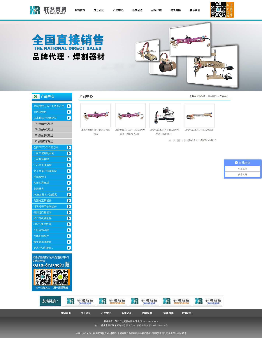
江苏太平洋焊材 (43, 165)
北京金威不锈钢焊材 (45, 171)
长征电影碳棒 (41, 230)
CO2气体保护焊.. (43, 224)
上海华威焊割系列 (44, 153)
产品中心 (118, 10)
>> (186, 140)
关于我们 (99, 10)
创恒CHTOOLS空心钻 (46, 147)
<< (170, 140)
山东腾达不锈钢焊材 (45, 117)
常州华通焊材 (41, 182)
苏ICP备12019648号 (158, 325)
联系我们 (195, 10)
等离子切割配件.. (43, 247)
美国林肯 (39, 188)
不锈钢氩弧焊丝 (44, 123)
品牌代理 (156, 10)
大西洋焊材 (40, 112)
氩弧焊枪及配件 (43, 242)
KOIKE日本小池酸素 (45, 194)
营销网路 (167, 313)
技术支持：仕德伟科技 (137, 325)
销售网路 (175, 10)
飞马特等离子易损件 (45, 206)
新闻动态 (137, 10)
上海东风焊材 (41, 159)
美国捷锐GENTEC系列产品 (49, 106)
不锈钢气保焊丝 (44, 129)
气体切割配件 (41, 236)
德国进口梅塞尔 (43, 212)
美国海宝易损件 (43, 200)
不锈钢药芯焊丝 (44, 141)
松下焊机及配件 (43, 218)
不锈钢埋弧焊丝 (44, 135)
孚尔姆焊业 (40, 177)
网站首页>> (213, 96)
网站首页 (80, 10)
